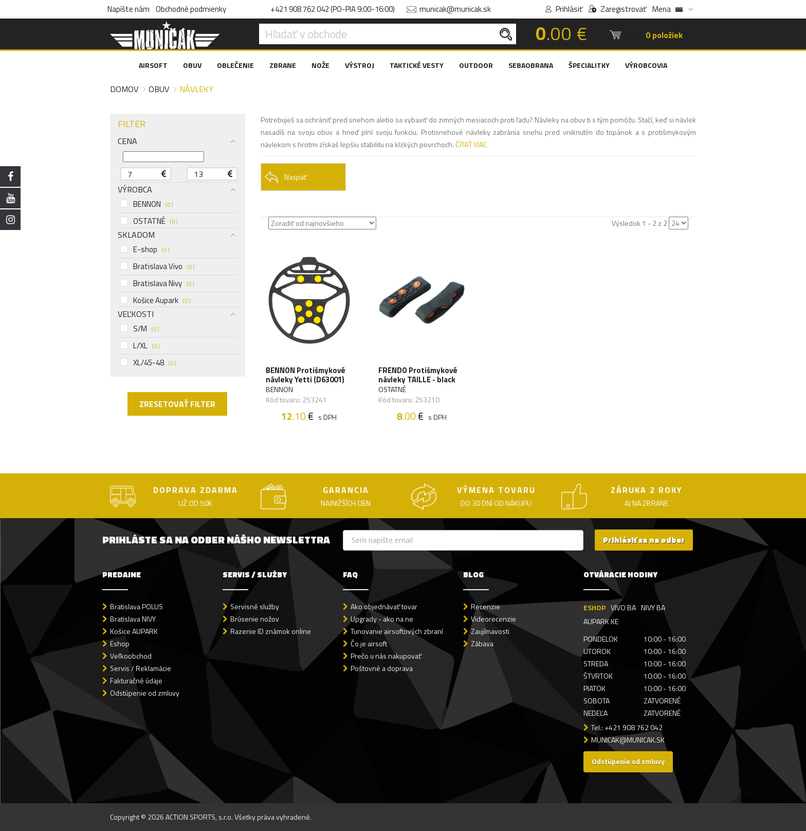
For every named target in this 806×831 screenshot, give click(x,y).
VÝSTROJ (359, 65)
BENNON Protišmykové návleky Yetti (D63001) (305, 375)
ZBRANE (282, 65)
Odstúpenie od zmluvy (144, 692)
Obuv (159, 89)
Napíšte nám (128, 9)
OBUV (192, 65)
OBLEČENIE (235, 65)
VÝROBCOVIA (646, 65)
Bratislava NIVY (133, 618)
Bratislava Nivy (157, 283)
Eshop (120, 643)
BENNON (146, 204)
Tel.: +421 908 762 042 (627, 727)
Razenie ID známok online (270, 631)
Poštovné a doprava (382, 668)
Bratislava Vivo (157, 266)
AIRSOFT (153, 65)
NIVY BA (653, 607)
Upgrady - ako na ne (382, 618)
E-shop (144, 249)
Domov (124, 89)
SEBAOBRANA (530, 65)
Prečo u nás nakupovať (386, 655)
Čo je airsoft (369, 643)
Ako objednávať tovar (384, 606)
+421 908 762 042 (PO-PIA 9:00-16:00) (332, 9)
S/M (139, 328)
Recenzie (485, 606)
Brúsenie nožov (254, 618)
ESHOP (594, 607)
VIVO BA (623, 607)
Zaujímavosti (490, 631)
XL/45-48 (148, 362)
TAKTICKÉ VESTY (417, 65)
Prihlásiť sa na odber (644, 540)
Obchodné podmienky (191, 9)
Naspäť (285, 177)
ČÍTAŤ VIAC (471, 144)
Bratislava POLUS (136, 606)
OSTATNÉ (148, 221)
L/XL (139, 345)
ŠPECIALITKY (589, 65)
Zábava (482, 643)
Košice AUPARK (134, 631)
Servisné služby (254, 606)
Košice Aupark (155, 300)
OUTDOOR (476, 65)
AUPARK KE (600, 621)
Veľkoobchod (131, 655)
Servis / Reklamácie (140, 668)
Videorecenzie (493, 618)
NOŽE (320, 65)
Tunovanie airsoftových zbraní (397, 631)
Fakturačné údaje (136, 680)
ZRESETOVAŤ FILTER (177, 404)
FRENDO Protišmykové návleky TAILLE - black (417, 375)
